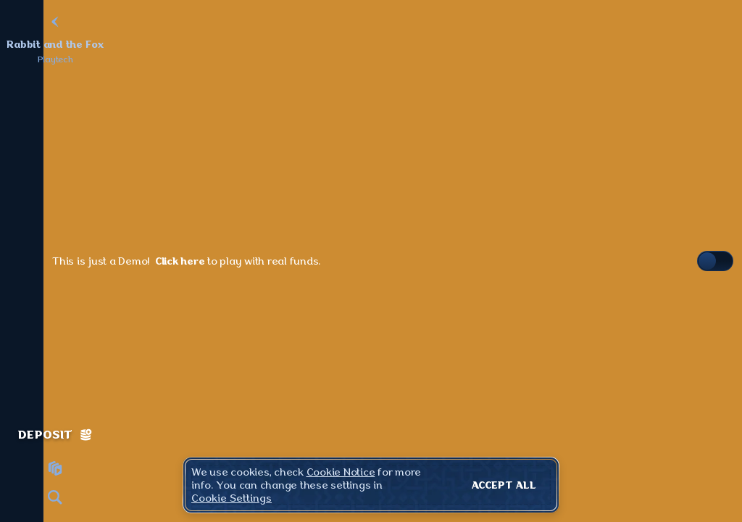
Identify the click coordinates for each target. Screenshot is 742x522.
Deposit (55, 435)
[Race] (55, 468)
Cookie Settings (231, 498)
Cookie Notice (341, 472)
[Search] (55, 497)
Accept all (504, 485)
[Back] (55, 22)
